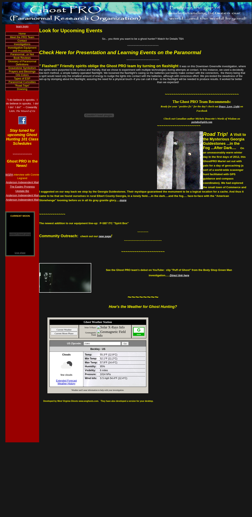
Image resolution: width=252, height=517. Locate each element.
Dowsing (22, 89)
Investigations (22, 44)
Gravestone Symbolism (22, 67)
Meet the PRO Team (22, 37)
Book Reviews (22, 57)
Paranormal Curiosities (22, 82)
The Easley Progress (22, 186)
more (123, 200)
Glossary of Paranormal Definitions (22, 63)
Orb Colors (22, 75)
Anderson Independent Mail (22, 182)
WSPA (9, 174)
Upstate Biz (22, 191)
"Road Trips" (22, 85)
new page (105, 236)
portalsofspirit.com (201, 121)
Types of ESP (22, 78)
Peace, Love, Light (229, 106)
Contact (22, 40)
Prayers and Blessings (22, 71)
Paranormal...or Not (22, 54)
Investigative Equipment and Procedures (22, 49)
